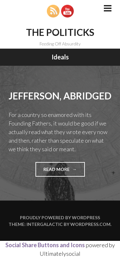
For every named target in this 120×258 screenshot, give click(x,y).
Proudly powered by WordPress (60, 217)
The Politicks (60, 32)
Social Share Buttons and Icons (45, 244)
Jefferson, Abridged (60, 95)
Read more (64, 171)
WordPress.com (90, 224)
